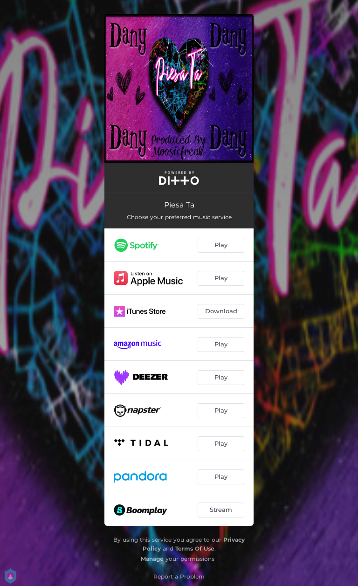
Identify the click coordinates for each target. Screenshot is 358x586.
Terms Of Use (194, 548)
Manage (152, 558)
